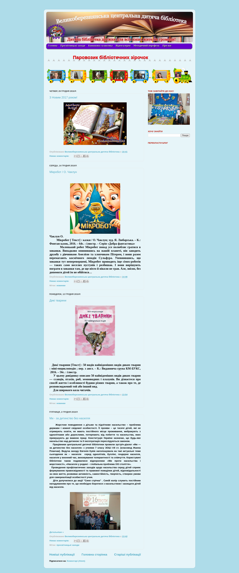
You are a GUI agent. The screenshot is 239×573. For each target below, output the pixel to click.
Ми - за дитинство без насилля (70, 418)
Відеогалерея (123, 45)
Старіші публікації (127, 554)
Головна (52, 45)
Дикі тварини (58, 300)
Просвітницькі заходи (72, 45)
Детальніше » (57, 532)
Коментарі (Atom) (76, 561)
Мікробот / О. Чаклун (63, 172)
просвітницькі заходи (67, 545)
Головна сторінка (94, 554)
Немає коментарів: (60, 156)
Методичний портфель (146, 45)
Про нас (167, 45)
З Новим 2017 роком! (63, 97)
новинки (60, 285)
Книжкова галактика (100, 45)
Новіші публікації (62, 554)
